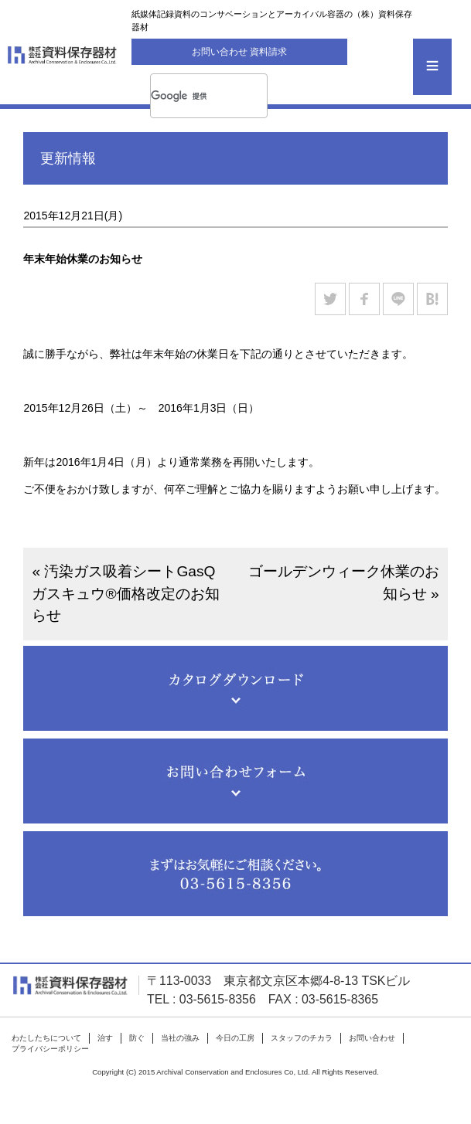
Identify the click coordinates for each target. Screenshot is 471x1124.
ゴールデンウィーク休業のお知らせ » (343, 582)
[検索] (193, 96)
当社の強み (180, 1038)
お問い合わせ (372, 1038)
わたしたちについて (46, 1038)
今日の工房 (235, 1038)
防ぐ (137, 1038)
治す (105, 1038)
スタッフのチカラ (302, 1038)
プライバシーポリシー (50, 1048)
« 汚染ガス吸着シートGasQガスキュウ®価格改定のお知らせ (125, 593)
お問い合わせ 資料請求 (239, 51)
